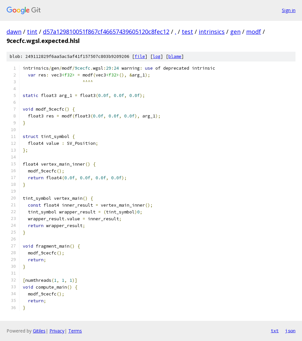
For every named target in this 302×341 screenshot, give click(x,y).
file (140, 56)
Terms (75, 331)
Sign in (288, 10)
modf (253, 31)
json (290, 331)
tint (32, 31)
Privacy (56, 331)
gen (235, 31)
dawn (14, 31)
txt (275, 331)
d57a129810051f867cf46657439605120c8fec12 (106, 31)
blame (174, 56)
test (187, 31)
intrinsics (212, 31)
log (157, 56)
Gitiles (39, 331)
